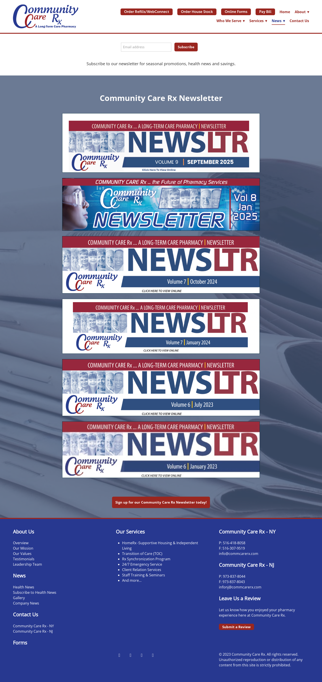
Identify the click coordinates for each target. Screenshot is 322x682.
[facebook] (119, 655)
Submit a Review (236, 626)
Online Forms (236, 12)
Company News (26, 603)
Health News (23, 587)
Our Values (22, 553)
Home (285, 12)
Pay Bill (265, 12)
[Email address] (146, 47)
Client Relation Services (141, 569)
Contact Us (299, 20)
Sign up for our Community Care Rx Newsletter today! (161, 502)
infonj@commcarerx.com (240, 587)
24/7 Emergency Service (142, 564)
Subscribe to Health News (34, 592)
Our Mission (23, 548)
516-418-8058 (234, 542)
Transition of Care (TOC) (142, 553)
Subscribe (186, 46)
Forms (20, 642)
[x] (141, 655)
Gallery (19, 597)
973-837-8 (231, 576)
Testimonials (23, 558)
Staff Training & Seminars (143, 575)
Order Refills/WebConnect (146, 12)
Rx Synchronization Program (146, 558)
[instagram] (130, 655)
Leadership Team (27, 564)
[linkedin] (152, 655)
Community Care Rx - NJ (33, 631)
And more (130, 580)
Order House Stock (197, 12)
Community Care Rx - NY (33, 625)
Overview (20, 542)
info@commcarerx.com (238, 553)
